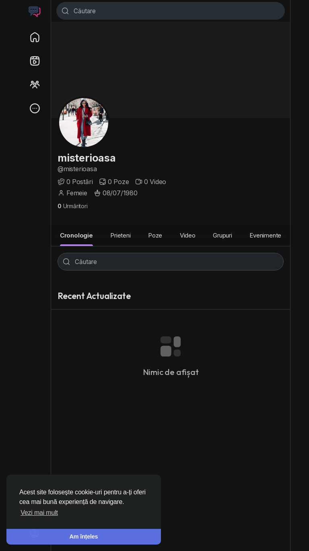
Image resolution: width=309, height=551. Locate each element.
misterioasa (87, 158)
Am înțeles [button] (84, 536)
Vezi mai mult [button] (39, 512)
